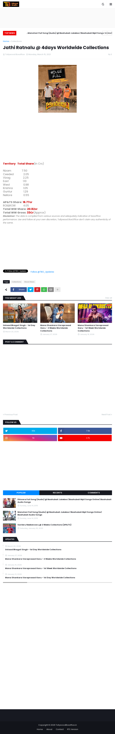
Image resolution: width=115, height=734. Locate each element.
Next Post (106, 414)
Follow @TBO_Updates (42, 271)
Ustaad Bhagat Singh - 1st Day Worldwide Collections (19, 326)
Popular (21, 492)
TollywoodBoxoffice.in (66, 725)
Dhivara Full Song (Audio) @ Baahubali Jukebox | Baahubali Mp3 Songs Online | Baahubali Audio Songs (64, 501)
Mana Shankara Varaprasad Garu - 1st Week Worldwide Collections (93, 328)
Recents (57, 492)
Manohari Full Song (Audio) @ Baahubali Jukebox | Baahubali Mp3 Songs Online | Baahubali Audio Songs (70, 33)
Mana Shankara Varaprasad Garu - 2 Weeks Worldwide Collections (55, 328)
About (49, 729)
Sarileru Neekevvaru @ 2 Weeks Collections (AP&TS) (44, 524)
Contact (60, 729)
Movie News (29, 282)
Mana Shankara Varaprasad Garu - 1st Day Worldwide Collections (40, 577)
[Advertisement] (57, 138)
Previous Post (11, 414)
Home (6, 41)
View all (108, 298)
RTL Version (72, 729)
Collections (16, 41)
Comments (94, 492)
